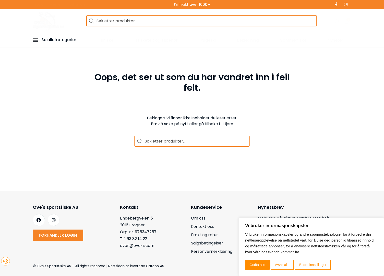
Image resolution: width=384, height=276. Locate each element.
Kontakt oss (202, 226)
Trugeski (207, 40)
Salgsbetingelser (207, 243)
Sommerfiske (293, 40)
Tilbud (38, 4)
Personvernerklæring (211, 251)
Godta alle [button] (257, 265)
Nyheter (335, 40)
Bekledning (248, 40)
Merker (56, 4)
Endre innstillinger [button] (312, 265)
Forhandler (77, 4)
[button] (36, 40)
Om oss (198, 218)
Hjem (228, 124)
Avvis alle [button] (282, 265)
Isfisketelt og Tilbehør (156, 40)
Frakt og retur (204, 235)
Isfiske (107, 40)
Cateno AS (155, 266)
